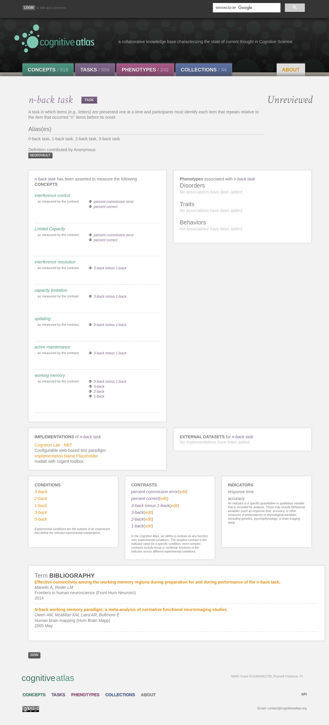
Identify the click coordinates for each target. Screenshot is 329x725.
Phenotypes (145, 70)
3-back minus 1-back (110, 268)
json (34, 655)
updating (43, 318)
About (291, 70)
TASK (89, 100)
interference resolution (55, 262)
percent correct (105, 207)
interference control (52, 195)
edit (182, 491)
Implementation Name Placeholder (66, 456)
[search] (245, 7)
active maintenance (52, 347)
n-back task (45, 179)
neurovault (40, 155)
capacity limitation (51, 290)
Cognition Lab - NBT (53, 445)
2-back (99, 392)
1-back (99, 396)
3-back (99, 387)
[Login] (28, 8)
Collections (204, 70)
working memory (50, 375)
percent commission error (114, 202)
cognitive (163, 678)
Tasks (95, 70)
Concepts (48, 70)
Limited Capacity (50, 229)
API (304, 694)
